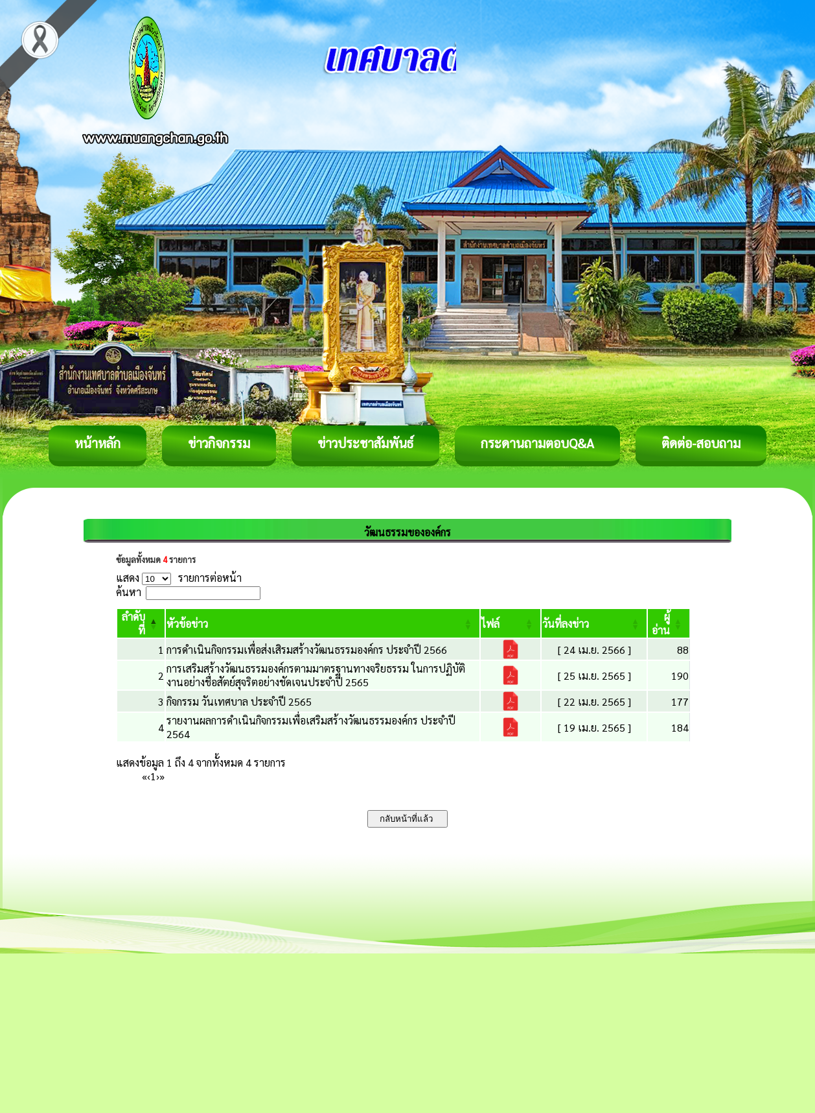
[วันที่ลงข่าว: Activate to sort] (594, 623)
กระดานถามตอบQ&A (537, 443)
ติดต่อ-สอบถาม (700, 443)
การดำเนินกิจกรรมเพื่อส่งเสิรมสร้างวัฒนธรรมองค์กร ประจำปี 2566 (306, 649)
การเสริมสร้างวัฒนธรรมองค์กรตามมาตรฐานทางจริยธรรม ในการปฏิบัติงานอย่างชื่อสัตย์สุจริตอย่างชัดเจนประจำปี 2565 (315, 675)
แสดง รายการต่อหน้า (179, 577)
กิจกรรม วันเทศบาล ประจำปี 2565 (239, 701)
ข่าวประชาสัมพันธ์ (365, 443)
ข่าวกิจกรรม (219, 443)
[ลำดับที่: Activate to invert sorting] (141, 623)
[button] (187, 623)
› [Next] (157, 776)
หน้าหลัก (98, 443)
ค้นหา (128, 592)
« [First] (144, 776)
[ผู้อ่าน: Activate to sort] (669, 623)
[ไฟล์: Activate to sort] (510, 623)
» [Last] (162, 776)
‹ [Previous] (148, 776)
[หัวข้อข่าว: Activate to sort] (322, 623)
